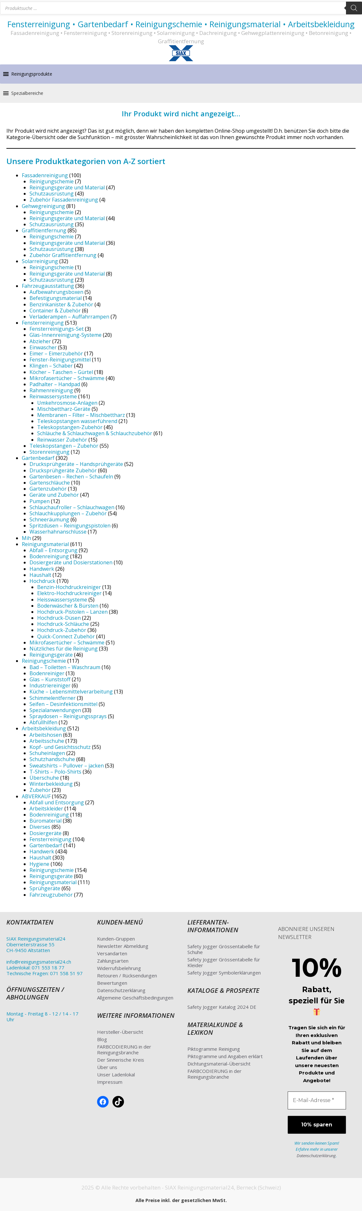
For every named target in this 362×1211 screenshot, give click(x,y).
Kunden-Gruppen (116, 938)
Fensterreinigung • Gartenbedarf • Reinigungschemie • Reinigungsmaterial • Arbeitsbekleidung (181, 24)
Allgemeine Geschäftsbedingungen (135, 997)
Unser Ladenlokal (116, 1074)
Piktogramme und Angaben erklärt (225, 1056)
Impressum (109, 1082)
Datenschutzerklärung (121, 990)
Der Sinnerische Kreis (120, 1060)
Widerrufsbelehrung (119, 968)
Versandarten (112, 953)
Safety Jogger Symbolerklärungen (224, 972)
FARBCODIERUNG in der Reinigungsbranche (124, 1049)
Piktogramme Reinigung (213, 1049)
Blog (102, 1039)
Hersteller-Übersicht (120, 1032)
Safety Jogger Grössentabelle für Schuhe (223, 949)
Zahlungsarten (112, 961)
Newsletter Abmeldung (122, 946)
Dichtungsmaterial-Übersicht (219, 1063)
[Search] (354, 8)
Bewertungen (112, 983)
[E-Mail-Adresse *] (317, 1100)
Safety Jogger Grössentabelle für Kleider (223, 962)
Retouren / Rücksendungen (127, 975)
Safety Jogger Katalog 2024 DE (221, 1007)
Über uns (107, 1067)
